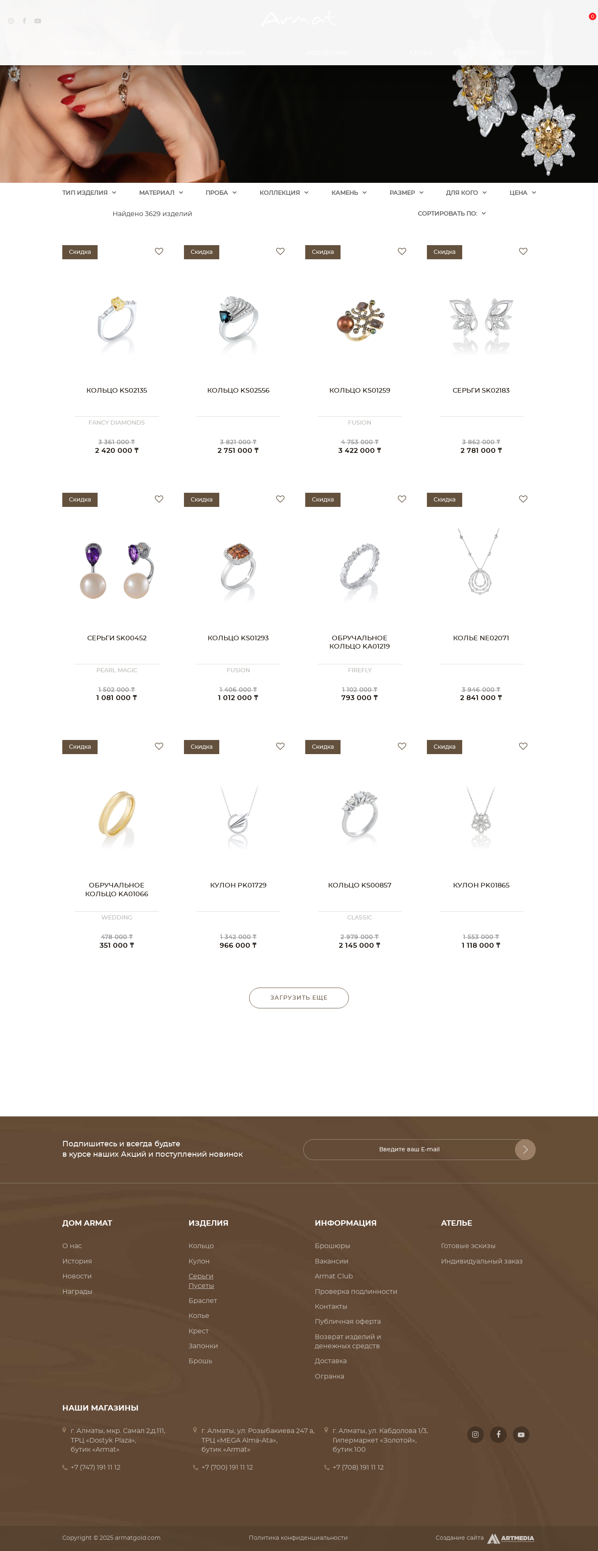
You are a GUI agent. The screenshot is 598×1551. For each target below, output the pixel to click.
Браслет (203, 1301)
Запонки (203, 1346)
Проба (217, 193)
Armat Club (334, 1276)
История (77, 1261)
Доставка (331, 1361)
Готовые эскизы (468, 1246)
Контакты (331, 1306)
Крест (199, 1331)
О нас (72, 1246)
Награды (77, 1291)
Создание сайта (486, 1538)
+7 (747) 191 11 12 (95, 1467)
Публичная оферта (348, 1321)
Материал (156, 193)
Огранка (329, 1376)
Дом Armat (81, 49)
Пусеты (201, 1286)
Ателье (421, 49)
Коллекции (327, 49)
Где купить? (515, 49)
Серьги (201, 1276)
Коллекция (280, 193)
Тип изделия (85, 193)
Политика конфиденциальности (298, 1538)
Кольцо (201, 1246)
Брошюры (332, 1246)
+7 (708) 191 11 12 (358, 1467)
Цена (518, 193)
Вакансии (331, 1261)
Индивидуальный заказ (482, 1261)
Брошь (200, 1361)
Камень (344, 193)
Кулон (199, 1261)
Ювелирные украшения (203, 49)
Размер (402, 193)
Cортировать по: (447, 214)
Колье (199, 1316)
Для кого (462, 193)
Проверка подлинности (356, 1291)
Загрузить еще (299, 998)
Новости (77, 1276)
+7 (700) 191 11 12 (227, 1467)
